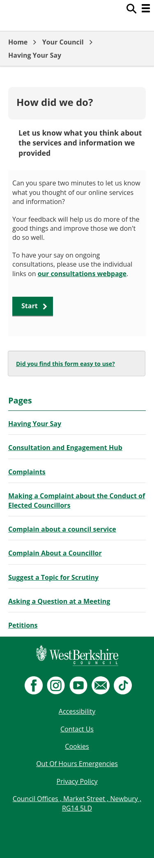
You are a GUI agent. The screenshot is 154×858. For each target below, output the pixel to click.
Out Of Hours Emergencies (77, 763)
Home (18, 42)
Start (29, 305)
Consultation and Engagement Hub (65, 447)
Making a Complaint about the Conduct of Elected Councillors (76, 500)
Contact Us (77, 729)
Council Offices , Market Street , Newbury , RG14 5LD (77, 803)
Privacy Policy (77, 781)
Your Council (63, 42)
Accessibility (77, 711)
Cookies (77, 746)
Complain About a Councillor (55, 553)
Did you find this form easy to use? (65, 364)
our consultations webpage (82, 273)
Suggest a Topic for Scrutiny (53, 577)
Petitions (23, 625)
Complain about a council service (62, 529)
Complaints (27, 471)
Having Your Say (34, 55)
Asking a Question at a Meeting (59, 601)
